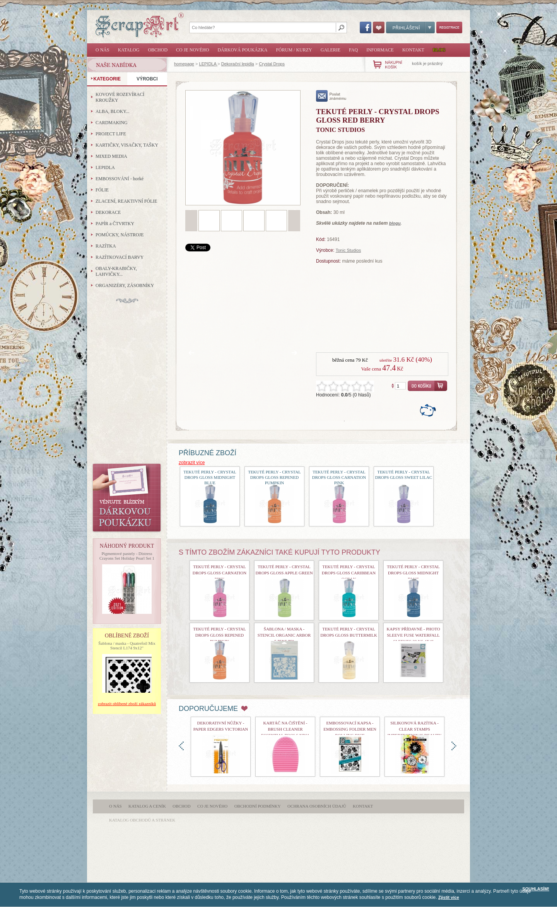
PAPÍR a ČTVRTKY (115, 223)
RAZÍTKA (106, 246)
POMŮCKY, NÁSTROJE (120, 234)
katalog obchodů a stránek (142, 820)
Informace (380, 50)
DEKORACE (108, 212)
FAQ (353, 50)
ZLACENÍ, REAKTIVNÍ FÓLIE (126, 201)
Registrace (449, 27)
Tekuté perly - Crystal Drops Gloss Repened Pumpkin (274, 477)
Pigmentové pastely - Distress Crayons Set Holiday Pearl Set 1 (126, 555)
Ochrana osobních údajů (316, 806)
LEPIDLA (208, 63)
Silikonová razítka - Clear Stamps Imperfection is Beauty (415, 729)
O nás (102, 50)
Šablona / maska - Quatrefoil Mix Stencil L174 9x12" (126, 645)
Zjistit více (448, 897)
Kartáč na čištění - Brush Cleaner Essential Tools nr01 (285, 729)
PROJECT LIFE (111, 134)
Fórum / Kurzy (294, 50)
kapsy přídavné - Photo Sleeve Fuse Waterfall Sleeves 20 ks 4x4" (413, 635)
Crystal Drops (272, 63)
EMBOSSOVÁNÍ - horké (120, 178)
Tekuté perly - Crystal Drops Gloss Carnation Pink (339, 477)
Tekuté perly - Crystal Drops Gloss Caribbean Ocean (349, 572)
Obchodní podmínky (257, 806)
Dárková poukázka (242, 50)
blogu (395, 223)
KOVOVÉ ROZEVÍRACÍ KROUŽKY (120, 97)
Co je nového (192, 50)
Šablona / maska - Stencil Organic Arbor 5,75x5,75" (284, 635)
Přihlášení (410, 27)
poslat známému (331, 96)
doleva (181, 745)
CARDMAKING (112, 122)
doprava (453, 745)
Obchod (157, 50)
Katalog (129, 50)
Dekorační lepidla (237, 63)
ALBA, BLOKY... (112, 111)
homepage (184, 63)
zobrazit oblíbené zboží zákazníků (127, 703)
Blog (439, 50)
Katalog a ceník (147, 806)
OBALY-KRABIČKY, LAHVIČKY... (116, 271)
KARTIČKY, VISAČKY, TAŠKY (127, 145)
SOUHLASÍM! (535, 889)
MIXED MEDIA (111, 156)
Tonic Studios (348, 250)
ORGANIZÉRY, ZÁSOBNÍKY (125, 285)
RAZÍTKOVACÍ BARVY (120, 257)
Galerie (330, 50)
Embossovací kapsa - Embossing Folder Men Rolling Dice (349, 729)
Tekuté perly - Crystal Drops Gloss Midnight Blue (209, 477)
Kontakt (413, 50)
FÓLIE (102, 190)
